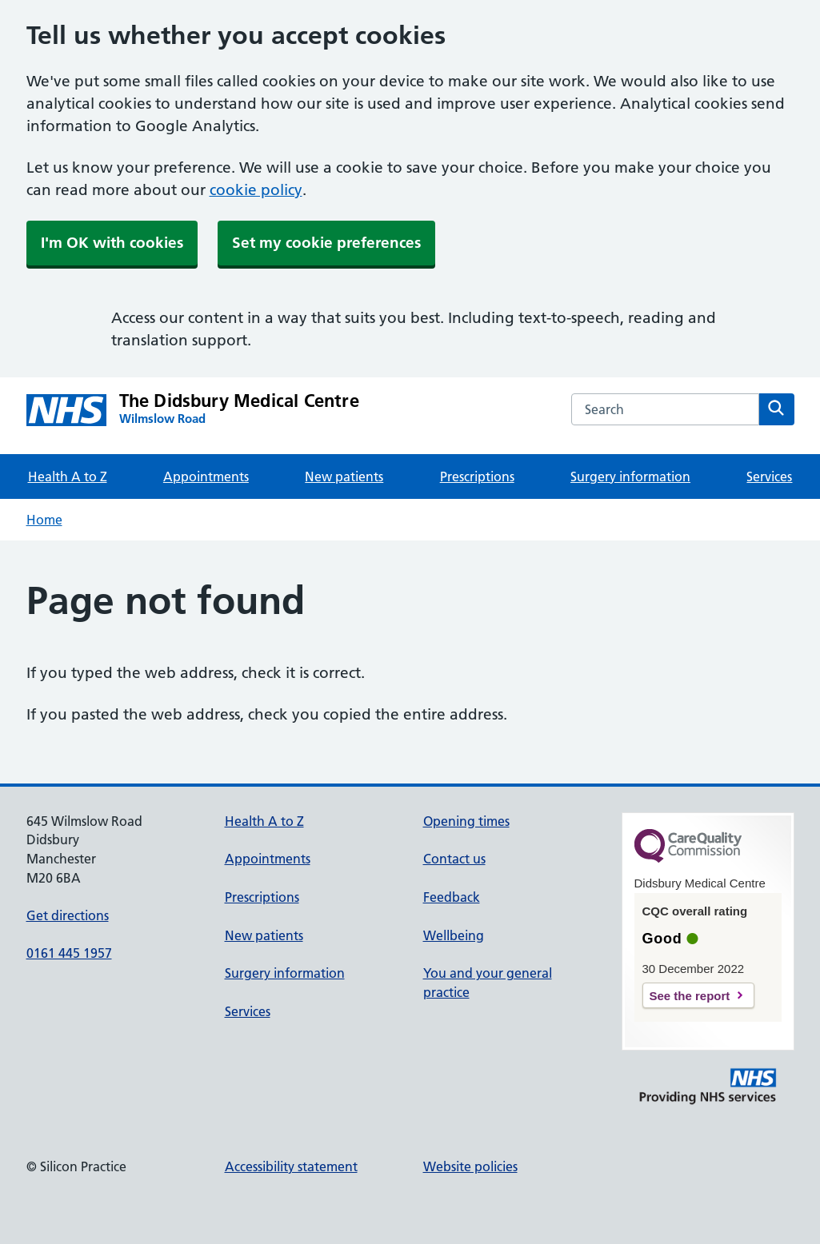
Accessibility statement (291, 1166)
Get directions (67, 915)
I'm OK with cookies (112, 242)
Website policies (470, 1166)
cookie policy (256, 190)
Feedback (451, 897)
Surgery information (630, 476)
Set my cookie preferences (326, 242)
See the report (690, 996)
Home (44, 520)
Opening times (466, 821)
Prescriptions (477, 476)
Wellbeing (453, 935)
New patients (344, 476)
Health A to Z (67, 476)
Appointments (206, 476)
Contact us (454, 859)
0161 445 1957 (69, 953)
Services (769, 476)
